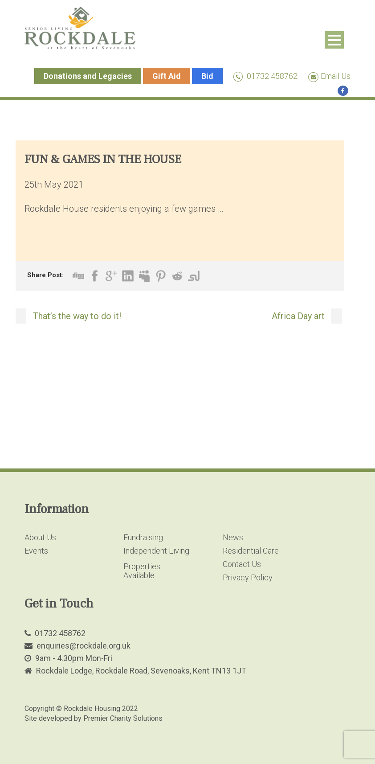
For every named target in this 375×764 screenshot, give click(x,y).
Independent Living (156, 550)
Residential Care (251, 550)
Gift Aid (166, 76)
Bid (207, 76)
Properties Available (141, 571)
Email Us (329, 76)
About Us (40, 537)
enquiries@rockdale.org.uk (83, 645)
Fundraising (143, 537)
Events (36, 550)
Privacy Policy (248, 577)
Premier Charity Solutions (123, 718)
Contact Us (242, 564)
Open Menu (334, 40)
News (233, 537)
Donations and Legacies (88, 76)
